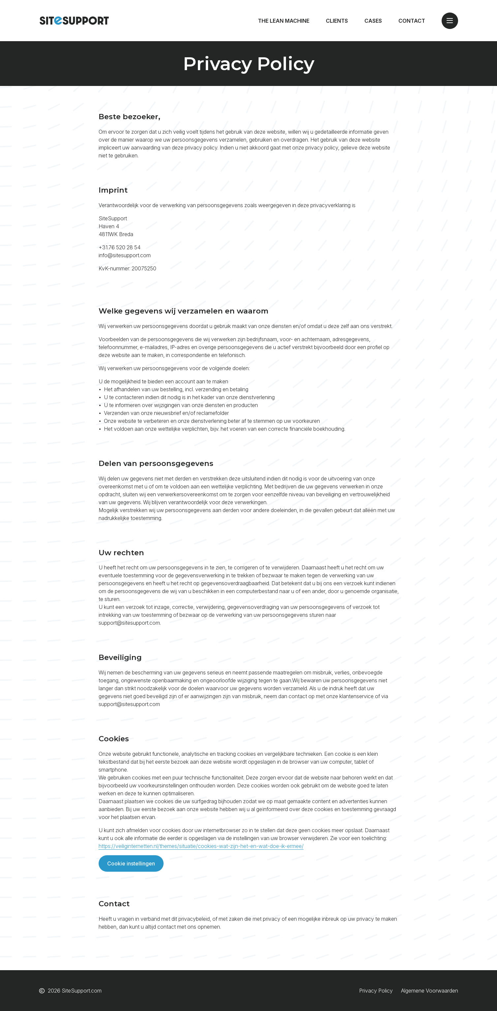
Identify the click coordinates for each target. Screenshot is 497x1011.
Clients (337, 20)
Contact (411, 20)
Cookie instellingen (131, 863)
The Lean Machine (283, 20)
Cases (373, 20)
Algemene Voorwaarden (429, 990)
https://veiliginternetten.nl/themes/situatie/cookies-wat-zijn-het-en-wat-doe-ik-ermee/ (201, 846)
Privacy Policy (376, 990)
